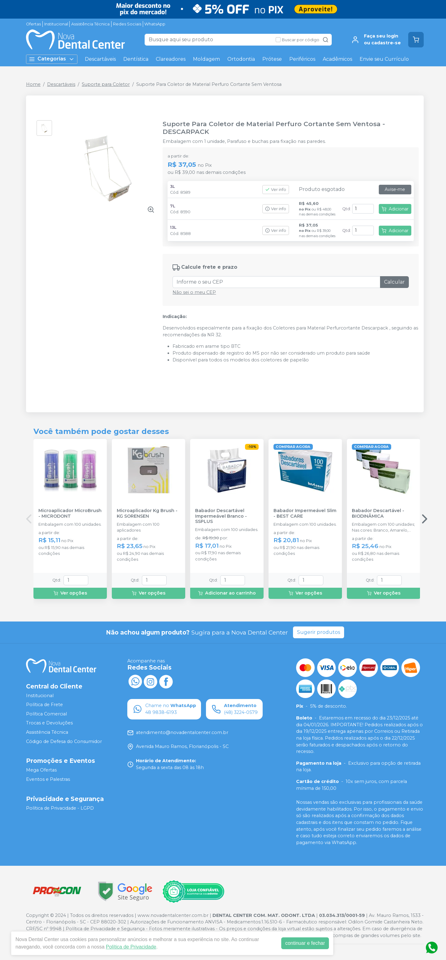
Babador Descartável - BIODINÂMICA (378, 513)
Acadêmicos (337, 59)
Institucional (56, 24)
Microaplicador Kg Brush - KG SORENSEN (147, 513)
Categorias (52, 59)
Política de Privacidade (131, 946)
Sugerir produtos (318, 632)
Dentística (135, 59)
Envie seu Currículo (384, 59)
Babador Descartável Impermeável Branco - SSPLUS (221, 516)
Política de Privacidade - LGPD (60, 808)
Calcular (394, 282)
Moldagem (206, 59)
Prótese (272, 59)
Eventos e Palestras (48, 779)
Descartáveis (100, 59)
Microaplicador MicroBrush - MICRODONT (70, 513)
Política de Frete (44, 704)
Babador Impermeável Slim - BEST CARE (304, 513)
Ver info (275, 189)
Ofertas (33, 24)
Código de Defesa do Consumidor (64, 741)
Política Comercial (46, 714)
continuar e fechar (305, 943)
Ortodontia (241, 59)
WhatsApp (154, 24)
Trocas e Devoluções (49, 723)
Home (33, 84)
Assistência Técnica (90, 24)
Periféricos (302, 59)
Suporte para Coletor (106, 84)
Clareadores (171, 59)
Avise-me (395, 189)
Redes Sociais (127, 24)
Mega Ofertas (41, 770)
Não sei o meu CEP (194, 292)
